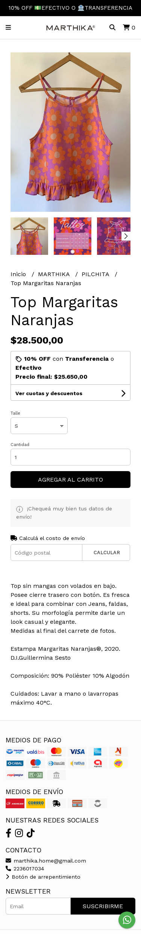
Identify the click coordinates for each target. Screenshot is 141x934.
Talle (15, 413)
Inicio (19, 274)
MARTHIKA (54, 274)
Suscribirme (103, 906)
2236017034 (25, 869)
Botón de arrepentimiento (43, 877)
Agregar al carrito (70, 479)
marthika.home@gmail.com (46, 861)
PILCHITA (96, 274)
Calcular (107, 552)
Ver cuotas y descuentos (48, 393)
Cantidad (20, 444)
